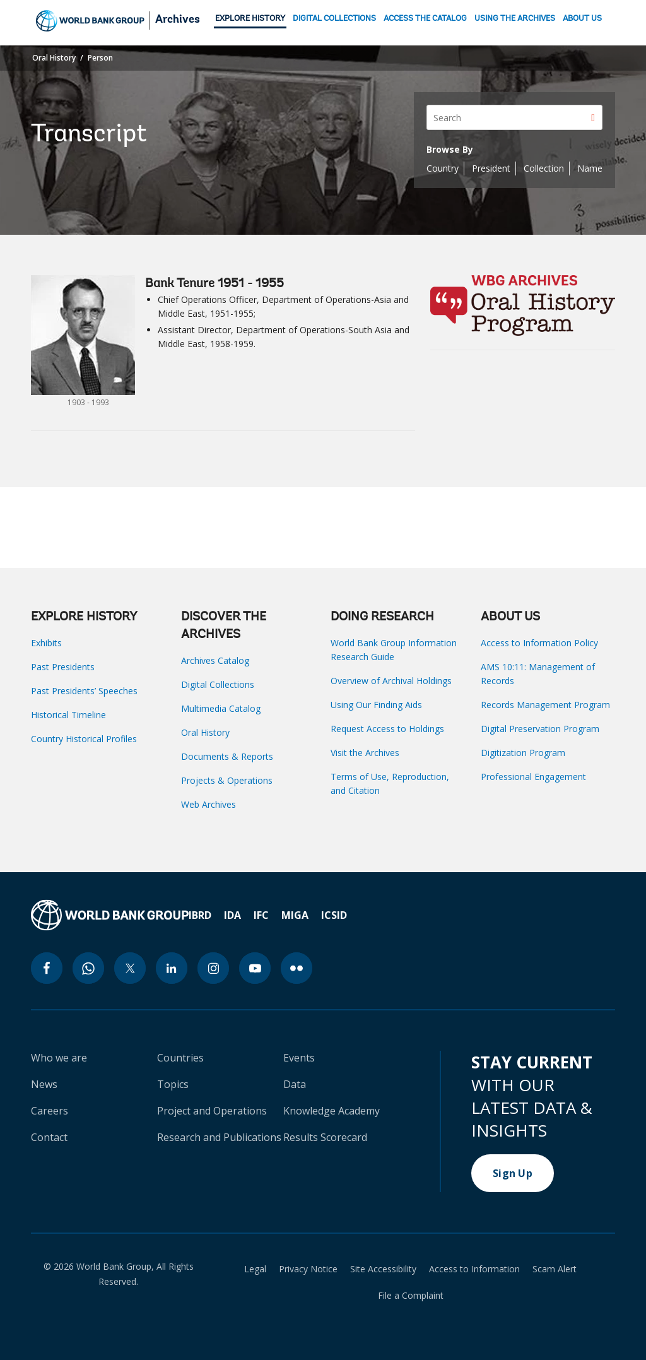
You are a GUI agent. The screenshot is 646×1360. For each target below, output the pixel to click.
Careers (49, 1111)
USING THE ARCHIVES (514, 19)
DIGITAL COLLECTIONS (334, 19)
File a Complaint (410, 1296)
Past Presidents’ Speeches (84, 691)
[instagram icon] (213, 968)
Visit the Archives (365, 753)
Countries (180, 1058)
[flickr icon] (296, 968)
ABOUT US (582, 19)
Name (589, 168)
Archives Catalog (215, 660)
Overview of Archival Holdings (391, 681)
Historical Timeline (68, 715)
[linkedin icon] (171, 968)
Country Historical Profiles (84, 739)
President (491, 168)
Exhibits (46, 643)
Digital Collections (217, 684)
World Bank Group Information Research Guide (394, 650)
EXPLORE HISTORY (250, 19)
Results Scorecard (325, 1137)
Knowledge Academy (331, 1111)
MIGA (294, 915)
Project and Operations (212, 1111)
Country (442, 168)
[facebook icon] (46, 968)
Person (100, 57)
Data (294, 1084)
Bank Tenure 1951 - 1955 (214, 284)
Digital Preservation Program (540, 729)
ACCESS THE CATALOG (425, 19)
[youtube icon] (255, 968)
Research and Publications (219, 1137)
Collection (544, 168)
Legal (255, 1269)
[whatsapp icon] (88, 968)
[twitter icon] (130, 968)
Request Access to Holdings (387, 729)
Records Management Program (545, 705)
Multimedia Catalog (221, 708)
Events (299, 1058)
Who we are (59, 1058)
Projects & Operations (227, 780)
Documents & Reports (227, 756)
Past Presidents (63, 667)
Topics (173, 1084)
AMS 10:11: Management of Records (538, 674)
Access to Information (474, 1269)
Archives (177, 20)
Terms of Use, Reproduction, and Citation (390, 783)
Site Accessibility (383, 1269)
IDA (232, 915)
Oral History (54, 57)
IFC (261, 915)
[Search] (514, 117)
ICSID (334, 915)
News (44, 1084)
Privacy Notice (308, 1269)
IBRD (200, 915)
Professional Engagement (533, 777)
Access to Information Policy (539, 643)
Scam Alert (554, 1269)
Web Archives (208, 804)
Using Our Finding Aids (376, 705)
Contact (49, 1137)
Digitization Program (523, 753)
